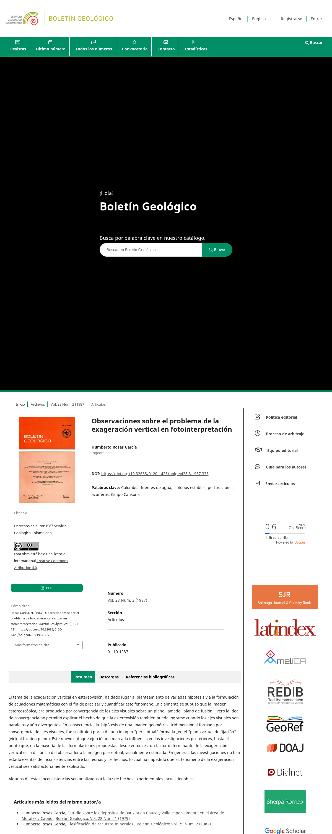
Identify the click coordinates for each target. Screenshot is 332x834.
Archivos (38, 404)
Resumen (83, 676)
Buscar (314, 42)
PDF (49, 587)
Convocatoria (134, 49)
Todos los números (94, 49)
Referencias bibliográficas (150, 676)
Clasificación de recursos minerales (101, 824)
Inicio (20, 404)
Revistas (18, 49)
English (259, 18)
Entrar (316, 18)
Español (236, 18)
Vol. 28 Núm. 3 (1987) (68, 404)
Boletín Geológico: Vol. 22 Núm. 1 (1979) (93, 818)
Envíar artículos (280, 483)
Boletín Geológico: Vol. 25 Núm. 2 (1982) (174, 824)
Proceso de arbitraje (285, 433)
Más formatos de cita (32, 644)
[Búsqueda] (151, 250)
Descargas (109, 676)
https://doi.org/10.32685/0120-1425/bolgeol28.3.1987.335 (155, 473)
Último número (51, 49)
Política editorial (281, 417)
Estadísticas (196, 49)
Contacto (166, 49)
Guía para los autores (286, 467)
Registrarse (291, 18)
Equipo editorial (282, 450)
